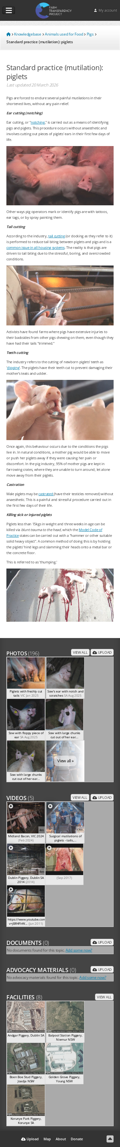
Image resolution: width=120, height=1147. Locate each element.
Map (47, 1138)
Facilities (24, 997)
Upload (102, 652)
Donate (77, 1138)
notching (38, 122)
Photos (22, 653)
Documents (27, 942)
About (61, 1138)
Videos (20, 798)
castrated (46, 493)
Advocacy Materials (41, 970)
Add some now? (79, 950)
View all (80, 652)
